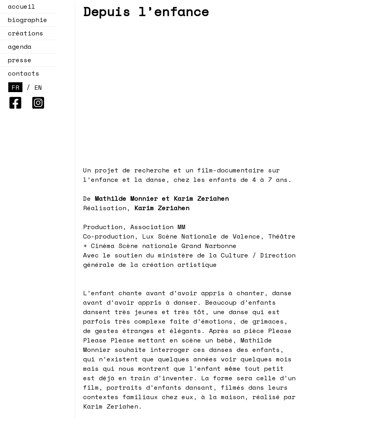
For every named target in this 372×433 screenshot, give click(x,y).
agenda (17, 46)
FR (15, 87)
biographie (27, 19)
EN (38, 87)
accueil (21, 6)
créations (23, 33)
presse (19, 60)
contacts (23, 73)
